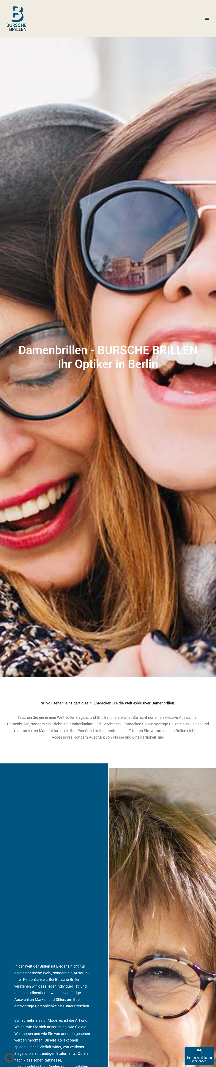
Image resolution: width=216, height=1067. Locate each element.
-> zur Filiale (15, 991)
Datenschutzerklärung (127, 974)
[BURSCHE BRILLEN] (16, 18)
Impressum (120, 969)
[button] (9, 1057)
